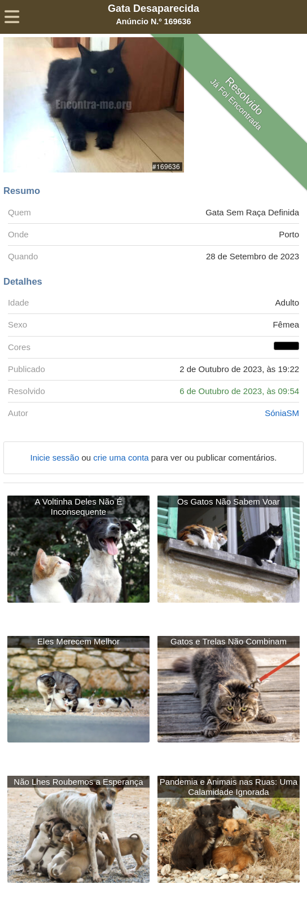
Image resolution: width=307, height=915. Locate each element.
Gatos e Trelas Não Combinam (228, 641)
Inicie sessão (56, 457)
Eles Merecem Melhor (78, 641)
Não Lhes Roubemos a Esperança (78, 781)
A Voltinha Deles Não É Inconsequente (78, 506)
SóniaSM (282, 413)
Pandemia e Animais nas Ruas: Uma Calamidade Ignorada (228, 787)
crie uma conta (122, 457)
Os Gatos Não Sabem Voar (228, 501)
